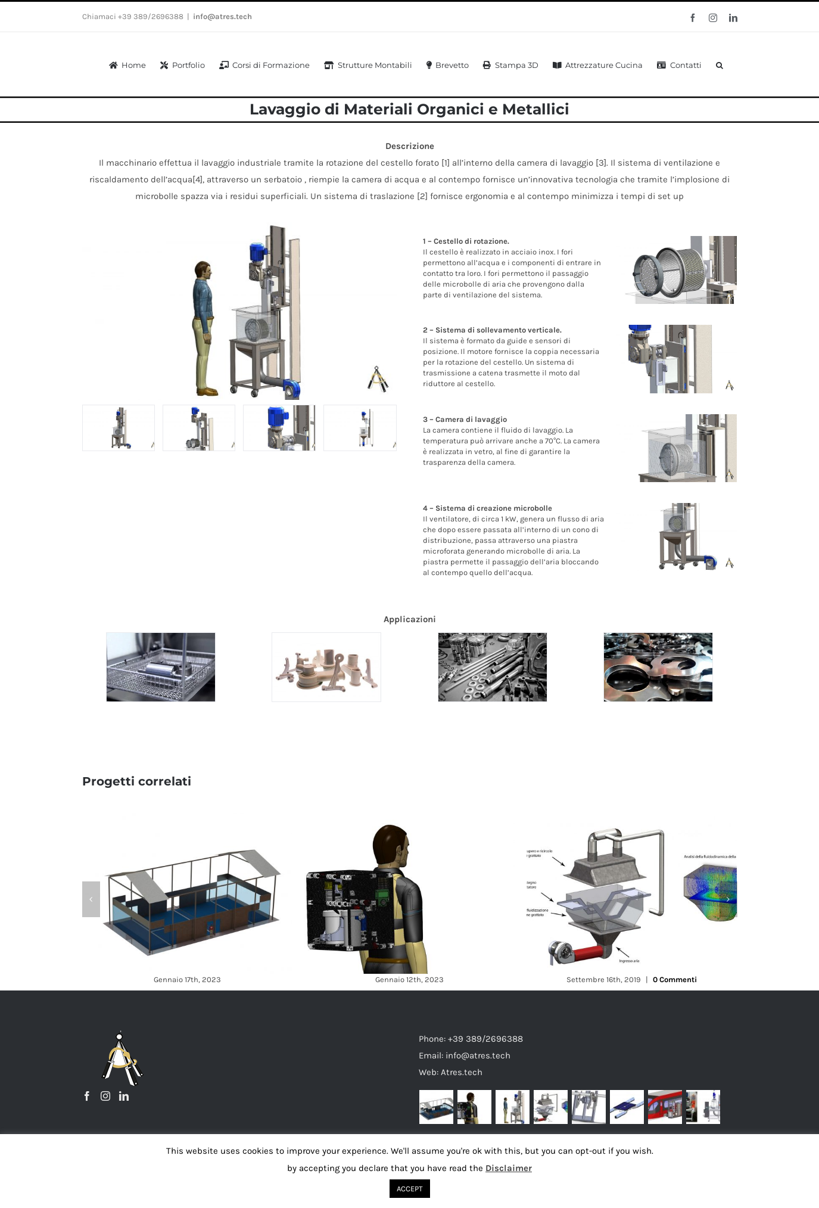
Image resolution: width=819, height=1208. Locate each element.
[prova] (161, 667)
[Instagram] (105, 1096)
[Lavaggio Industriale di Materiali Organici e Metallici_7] (360, 428)
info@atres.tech (222, 16)
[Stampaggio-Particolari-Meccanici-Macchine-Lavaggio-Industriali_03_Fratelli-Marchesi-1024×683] (326, 667)
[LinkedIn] (124, 1096)
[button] (719, 64)
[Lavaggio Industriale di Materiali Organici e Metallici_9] (118, 428)
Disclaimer (508, 1168)
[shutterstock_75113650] (492, 667)
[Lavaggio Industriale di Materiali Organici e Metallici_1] (199, 428)
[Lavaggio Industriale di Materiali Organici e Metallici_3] (279, 428)
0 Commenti (675, 979)
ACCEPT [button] (410, 1188)
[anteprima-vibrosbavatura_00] (658, 667)
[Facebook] (87, 1096)
